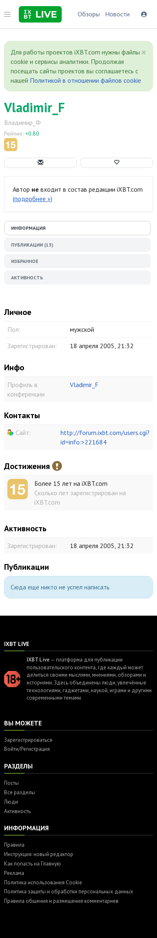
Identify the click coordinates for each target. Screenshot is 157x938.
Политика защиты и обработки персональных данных (68, 891)
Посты (11, 782)
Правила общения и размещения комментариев (61, 900)
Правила (14, 844)
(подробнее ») (32, 199)
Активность (27, 277)
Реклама (14, 873)
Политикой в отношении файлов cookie (85, 80)
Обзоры (89, 14)
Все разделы (19, 792)
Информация (28, 228)
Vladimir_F (34, 107)
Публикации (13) (32, 245)
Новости (117, 14)
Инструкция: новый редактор (38, 854)
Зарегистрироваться (28, 739)
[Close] (143, 52)
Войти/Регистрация (27, 748)
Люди (11, 801)
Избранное (24, 261)
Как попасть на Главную (32, 863)
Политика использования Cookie (43, 882)
